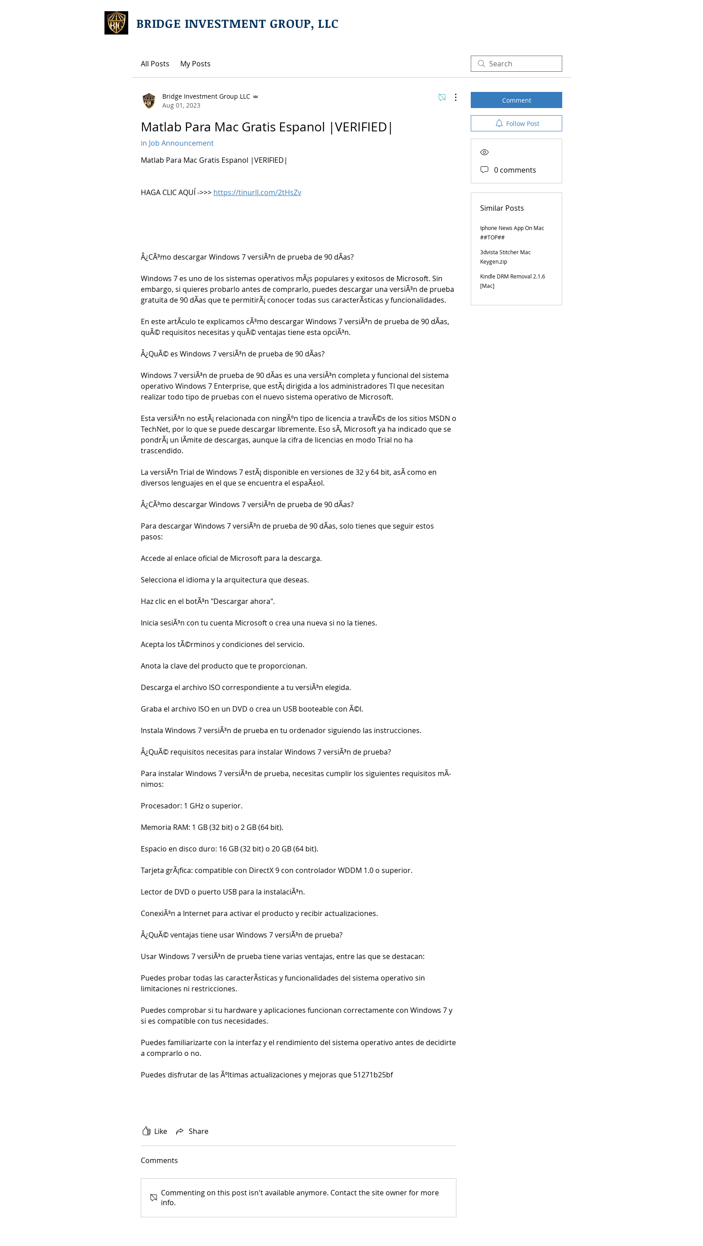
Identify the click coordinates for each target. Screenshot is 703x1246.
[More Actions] (451, 97)
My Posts (195, 64)
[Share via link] (191, 1131)
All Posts (155, 64)
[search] (516, 64)
